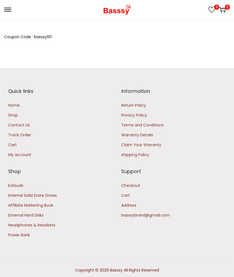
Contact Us (19, 125)
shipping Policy (135, 154)
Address (128, 205)
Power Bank (19, 235)
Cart (12, 145)
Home (14, 105)
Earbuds (15, 185)
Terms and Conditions (142, 125)
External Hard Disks (26, 215)
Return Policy (133, 105)
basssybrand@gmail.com (145, 215)
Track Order (19, 135)
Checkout (130, 185)
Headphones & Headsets (31, 225)
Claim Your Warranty (141, 145)
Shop (13, 115)
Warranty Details (137, 135)
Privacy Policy (134, 115)
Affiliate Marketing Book (30, 205)
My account (19, 154)
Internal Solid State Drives (32, 195)
